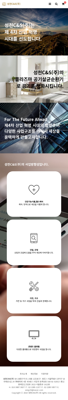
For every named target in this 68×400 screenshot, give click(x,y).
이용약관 (44, 373)
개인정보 (34, 373)
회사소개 (23, 373)
